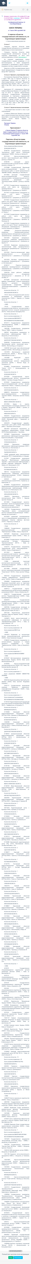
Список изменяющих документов (15, 41)
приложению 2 (23, 57)
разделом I (17, 18)
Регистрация (18, 1257)
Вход (10, 1257)
